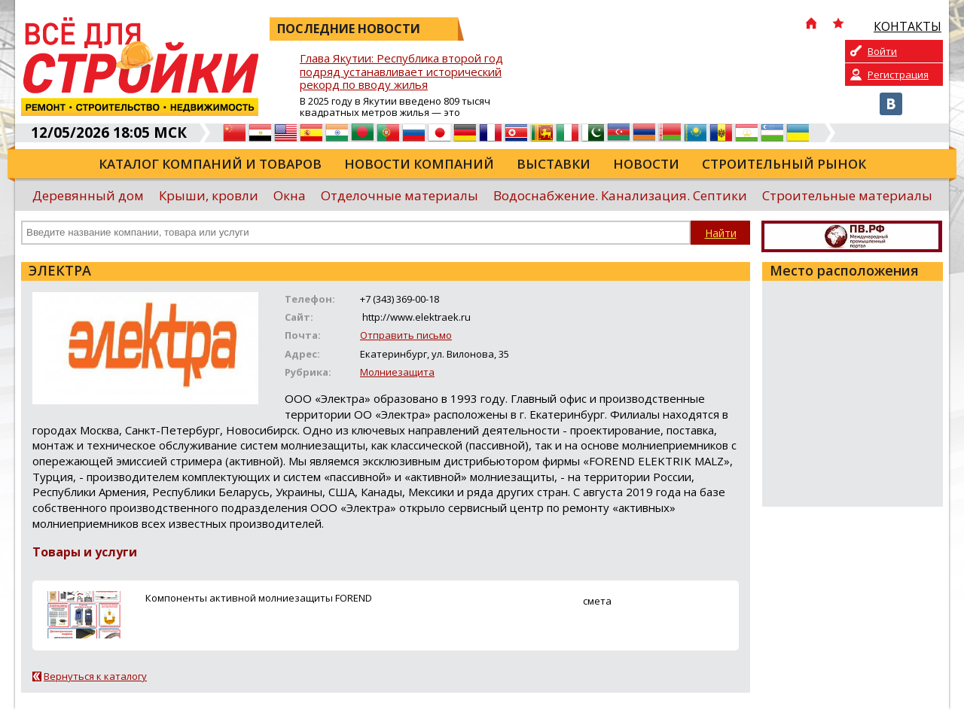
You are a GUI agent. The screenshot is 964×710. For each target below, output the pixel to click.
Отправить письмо (406, 335)
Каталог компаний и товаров (210, 163)
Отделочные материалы (399, 195)
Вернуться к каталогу (95, 676)
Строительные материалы (847, 195)
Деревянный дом (88, 195)
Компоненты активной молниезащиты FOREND (258, 598)
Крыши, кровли (208, 195)
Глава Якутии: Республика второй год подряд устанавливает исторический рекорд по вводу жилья (401, 72)
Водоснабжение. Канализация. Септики (620, 195)
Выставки (553, 163)
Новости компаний (419, 163)
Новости (646, 163)
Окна (289, 195)
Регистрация (898, 74)
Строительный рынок (784, 163)
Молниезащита (397, 372)
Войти (882, 51)
